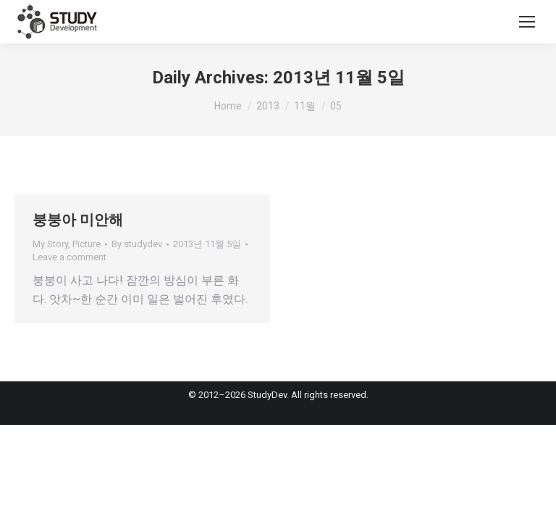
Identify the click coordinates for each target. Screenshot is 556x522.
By (136, 244)
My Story (50, 244)
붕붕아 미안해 (78, 219)
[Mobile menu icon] (527, 21)
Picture (86, 244)
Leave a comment (69, 257)
